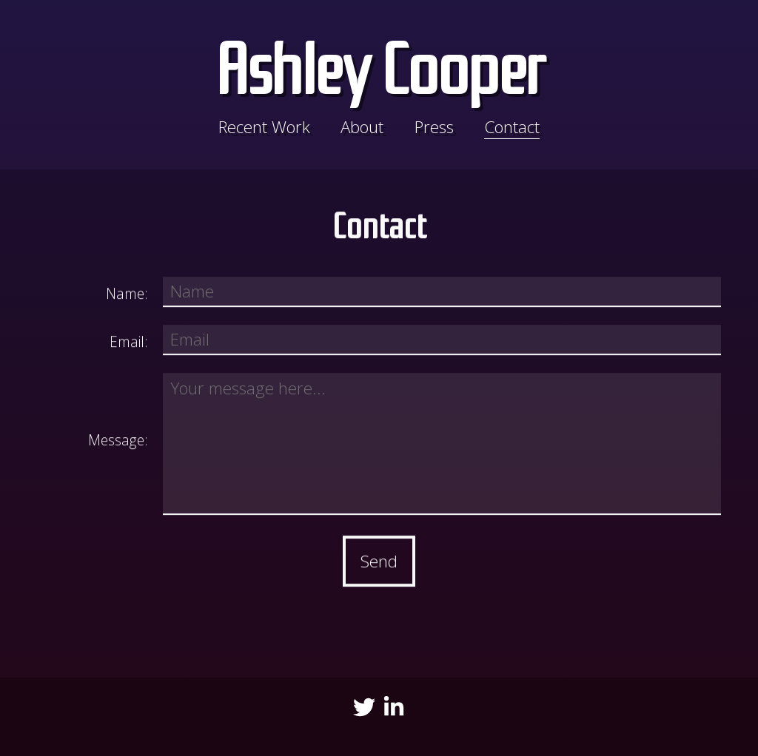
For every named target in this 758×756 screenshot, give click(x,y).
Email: (129, 344)
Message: (118, 442)
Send (379, 563)
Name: (127, 296)
